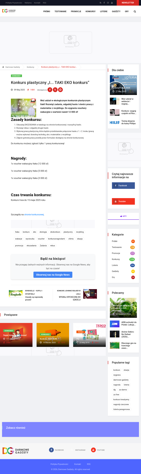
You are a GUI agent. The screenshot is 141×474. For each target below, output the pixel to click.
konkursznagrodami (56, 239)
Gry (127, 12)
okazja (80, 239)
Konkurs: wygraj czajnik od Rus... (128, 112)
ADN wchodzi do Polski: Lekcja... (128, 323)
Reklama (28, 3)
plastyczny (68, 232)
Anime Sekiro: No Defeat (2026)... (127, 334)
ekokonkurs (55, 232)
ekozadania (31, 246)
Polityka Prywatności (14, 3)
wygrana (117, 375)
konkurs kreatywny (121, 399)
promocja (19, 246)
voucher (41, 239)
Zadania (43, 246)
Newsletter (128, 3)
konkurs (26, 232)
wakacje (18, 239)
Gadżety (116, 12)
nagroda (116, 385)
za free (116, 394)
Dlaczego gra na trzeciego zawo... (128, 345)
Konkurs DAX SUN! (48, 339)
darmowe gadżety (121, 380)
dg (114, 390)
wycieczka (30, 239)
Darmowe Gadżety (11, 67)
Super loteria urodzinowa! (15, 335)
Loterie (104, 12)
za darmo (123, 390)
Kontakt (37, 3)
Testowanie (61, 12)
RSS (44, 3)
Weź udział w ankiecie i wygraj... (127, 101)
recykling (80, 232)
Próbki (47, 12)
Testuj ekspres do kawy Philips (128, 122)
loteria (126, 385)
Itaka (17, 232)
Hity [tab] (123, 216)
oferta (70, 239)
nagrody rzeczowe (121, 404)
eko (34, 232)
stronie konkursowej (34, 214)
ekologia (43, 232)
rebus (52, 246)
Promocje (77, 12)
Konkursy (91, 12)
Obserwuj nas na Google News (53, 274)
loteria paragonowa (121, 409)
